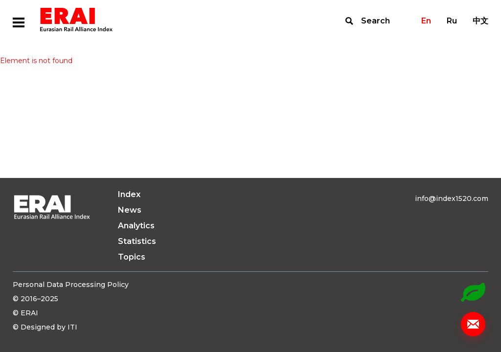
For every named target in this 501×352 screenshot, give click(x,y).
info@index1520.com (451, 198)
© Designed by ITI (45, 327)
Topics (131, 257)
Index (129, 194)
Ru (452, 20)
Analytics (136, 225)
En (426, 20)
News (129, 210)
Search (375, 20)
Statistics (137, 241)
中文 (480, 20)
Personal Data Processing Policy (71, 284)
